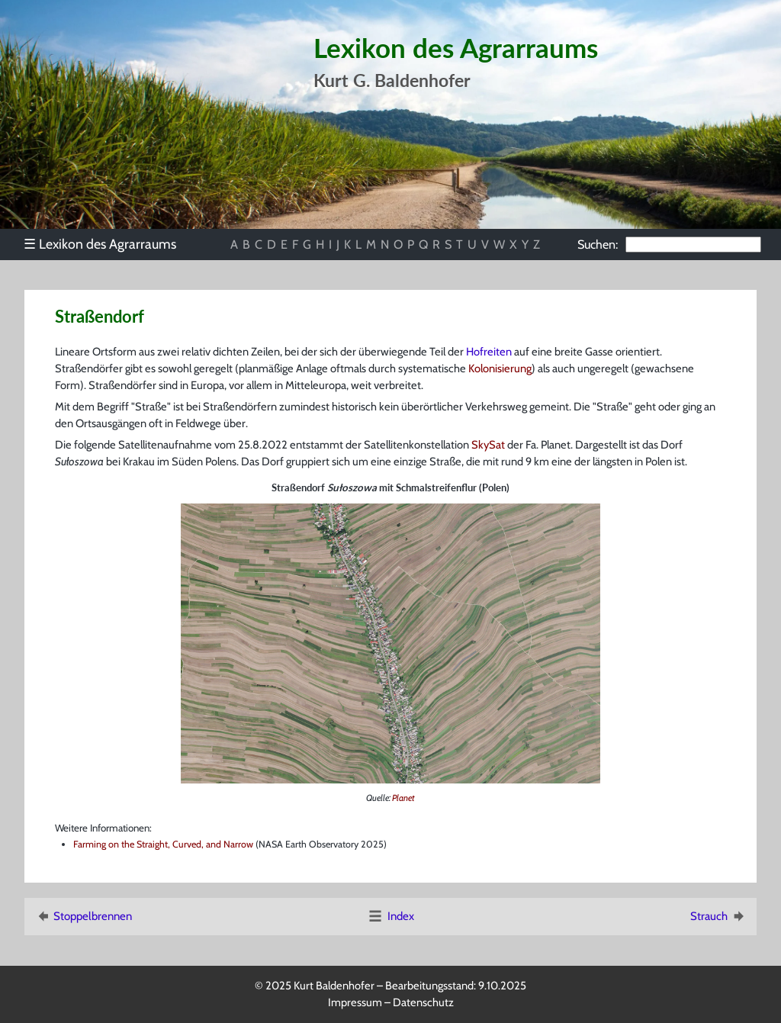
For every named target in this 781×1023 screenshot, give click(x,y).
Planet (403, 798)
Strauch (718, 916)
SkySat (488, 445)
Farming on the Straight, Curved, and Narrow (163, 844)
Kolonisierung (500, 368)
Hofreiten (489, 352)
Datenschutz (423, 1002)
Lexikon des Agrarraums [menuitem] (100, 244)
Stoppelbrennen (83, 916)
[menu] (107, 244)
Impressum (355, 1002)
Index (390, 916)
